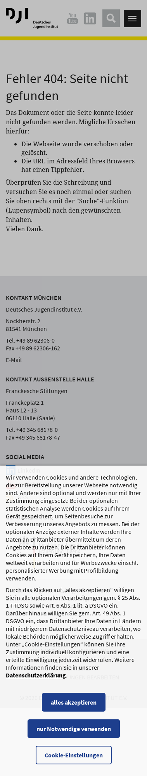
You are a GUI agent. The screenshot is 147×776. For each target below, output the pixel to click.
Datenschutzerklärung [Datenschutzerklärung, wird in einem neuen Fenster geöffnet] (36, 683)
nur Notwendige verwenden (73, 736)
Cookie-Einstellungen (74, 763)
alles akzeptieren (74, 710)
